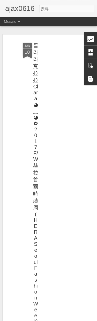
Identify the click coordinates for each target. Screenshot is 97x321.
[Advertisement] (52, 122)
